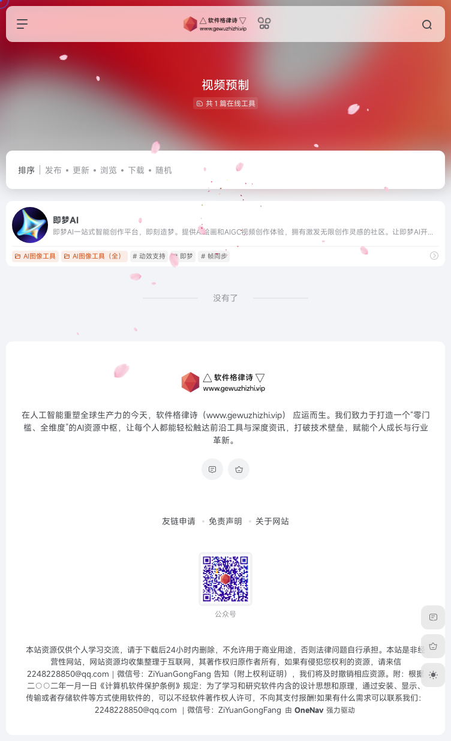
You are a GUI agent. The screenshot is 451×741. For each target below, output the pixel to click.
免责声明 (225, 521)
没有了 (225, 298)
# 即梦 (183, 256)
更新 (81, 170)
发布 (53, 170)
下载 (136, 170)
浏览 (108, 170)
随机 (163, 170)
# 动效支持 (149, 256)
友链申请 (179, 521)
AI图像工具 (35, 256)
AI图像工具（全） (94, 256)
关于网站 (272, 521)
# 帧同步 (214, 256)
